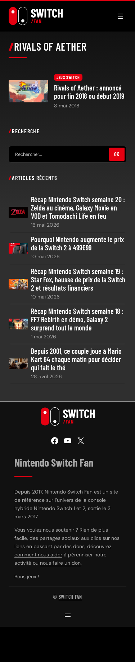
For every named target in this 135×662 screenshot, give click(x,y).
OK (117, 154)
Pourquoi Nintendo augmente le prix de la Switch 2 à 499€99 (77, 243)
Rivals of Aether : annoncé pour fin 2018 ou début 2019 (89, 92)
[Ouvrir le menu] (120, 16)
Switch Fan (70, 597)
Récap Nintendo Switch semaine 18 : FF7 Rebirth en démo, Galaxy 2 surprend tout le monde (77, 319)
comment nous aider (38, 554)
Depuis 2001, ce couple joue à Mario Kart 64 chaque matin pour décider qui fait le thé (76, 359)
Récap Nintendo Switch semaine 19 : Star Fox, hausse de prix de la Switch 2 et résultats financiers (78, 279)
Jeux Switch (68, 77)
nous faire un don (60, 563)
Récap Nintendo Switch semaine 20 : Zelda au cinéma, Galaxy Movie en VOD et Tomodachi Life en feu (78, 207)
